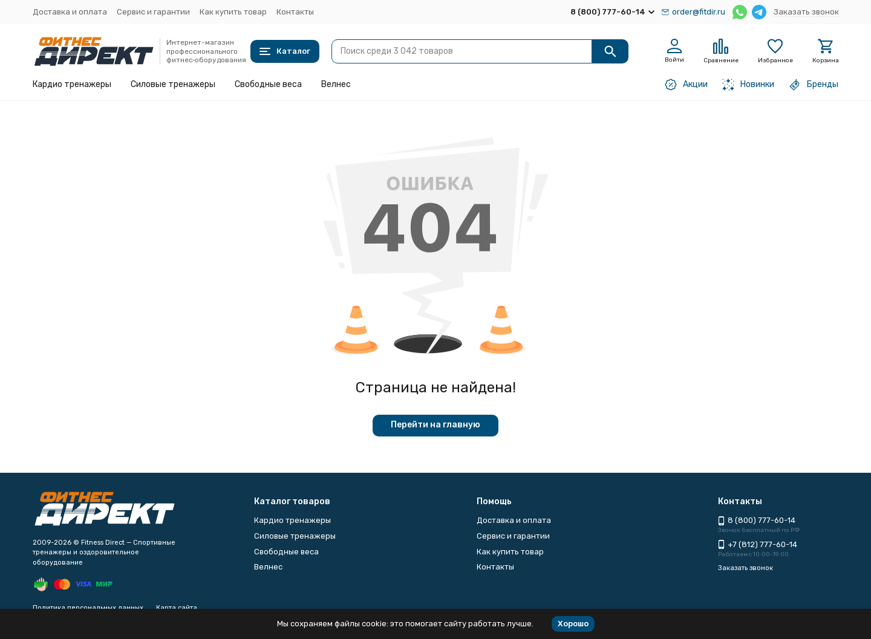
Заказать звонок (806, 11)
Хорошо (573, 623)
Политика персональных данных (88, 608)
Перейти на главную (435, 425)
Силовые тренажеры (173, 84)
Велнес (336, 84)
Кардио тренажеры (72, 84)
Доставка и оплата (70, 11)
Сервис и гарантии (153, 11)
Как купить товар (233, 11)
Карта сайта (176, 608)
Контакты (295, 11)
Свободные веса (268, 84)
